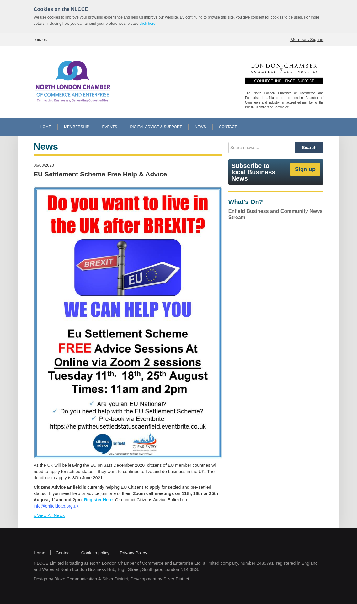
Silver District (115, 578)
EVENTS (109, 127)
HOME (45, 127)
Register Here (98, 499)
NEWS (200, 127)
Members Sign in (306, 39)
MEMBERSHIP (76, 127)
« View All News (49, 515)
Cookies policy (95, 552)
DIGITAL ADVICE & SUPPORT (156, 127)
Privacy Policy (133, 552)
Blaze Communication (75, 578)
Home (39, 552)
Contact (63, 552)
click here (148, 23)
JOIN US (40, 40)
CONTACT (228, 127)
